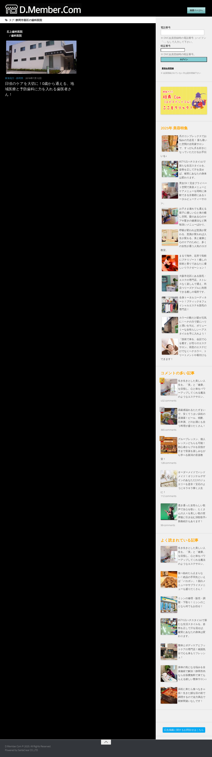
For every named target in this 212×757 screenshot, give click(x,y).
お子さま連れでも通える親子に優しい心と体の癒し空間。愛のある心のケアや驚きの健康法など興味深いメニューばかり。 (193, 216)
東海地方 (9, 78)
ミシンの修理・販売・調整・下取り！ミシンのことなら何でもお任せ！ (191, 602)
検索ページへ (196, 10)
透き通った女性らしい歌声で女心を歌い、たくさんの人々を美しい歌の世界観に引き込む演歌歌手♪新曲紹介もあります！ (192, 513)
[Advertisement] (78, 134)
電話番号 (166, 27)
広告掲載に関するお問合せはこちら (184, 730)
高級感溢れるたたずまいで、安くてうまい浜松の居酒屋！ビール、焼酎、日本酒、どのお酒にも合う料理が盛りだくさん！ (191, 417)
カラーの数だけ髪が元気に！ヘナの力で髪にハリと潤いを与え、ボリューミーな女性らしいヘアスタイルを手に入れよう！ (193, 325)
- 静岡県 (19, 78)
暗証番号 (166, 45)
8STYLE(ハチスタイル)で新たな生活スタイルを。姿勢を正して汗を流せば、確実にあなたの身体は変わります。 (193, 169)
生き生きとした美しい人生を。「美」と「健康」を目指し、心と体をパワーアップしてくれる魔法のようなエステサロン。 (191, 388)
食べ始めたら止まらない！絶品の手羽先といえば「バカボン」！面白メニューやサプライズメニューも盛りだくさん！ (191, 581)
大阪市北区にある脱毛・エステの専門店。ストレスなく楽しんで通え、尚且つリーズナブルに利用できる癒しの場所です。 (193, 283)
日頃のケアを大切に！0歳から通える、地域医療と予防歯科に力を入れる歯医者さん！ (39, 89)
